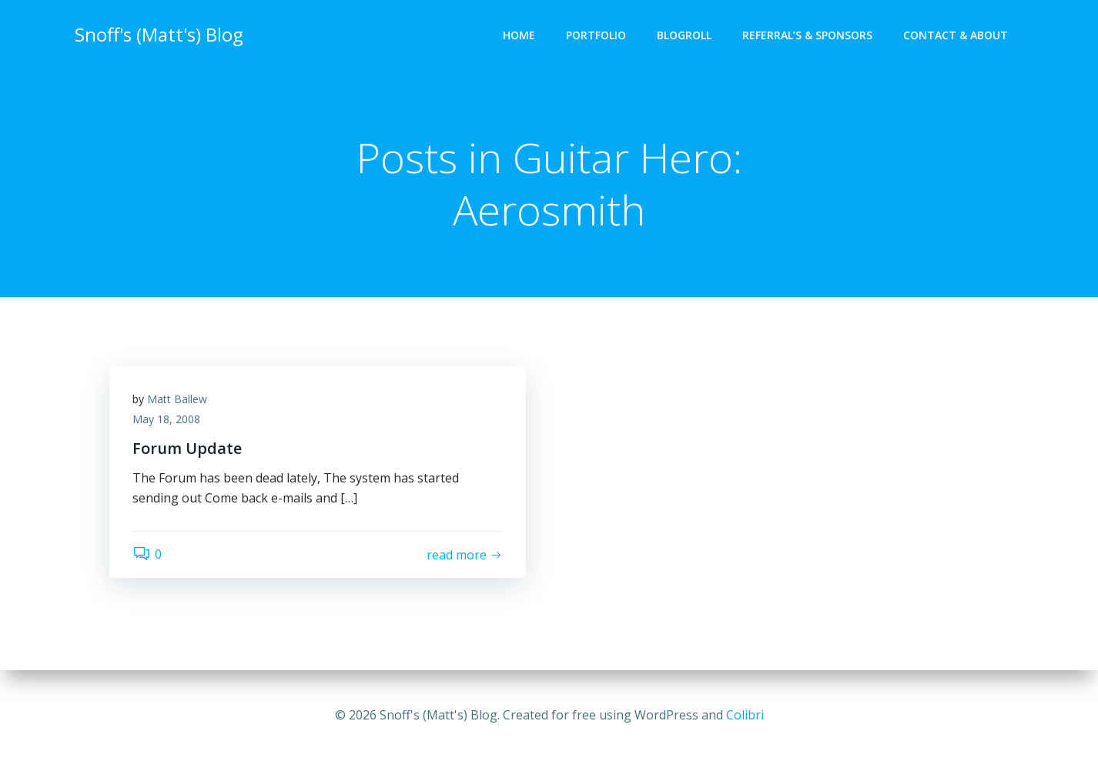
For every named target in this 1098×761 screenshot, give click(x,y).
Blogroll (684, 35)
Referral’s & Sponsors (807, 35)
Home (519, 35)
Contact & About (955, 35)
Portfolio (596, 35)
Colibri (745, 714)
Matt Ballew (177, 399)
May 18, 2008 (166, 419)
